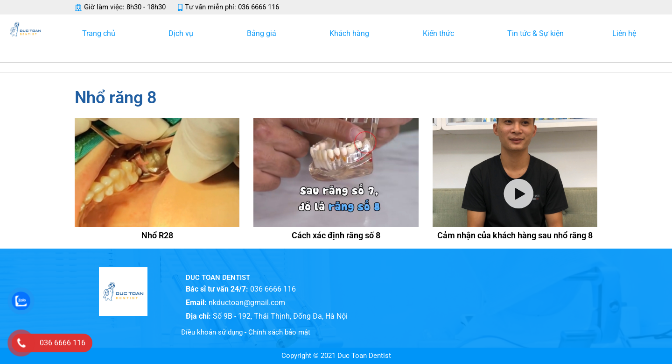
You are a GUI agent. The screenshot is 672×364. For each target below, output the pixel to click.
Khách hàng (351, 33)
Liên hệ (624, 33)
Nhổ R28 (157, 235)
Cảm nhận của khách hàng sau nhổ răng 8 (515, 235)
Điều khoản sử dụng (212, 332)
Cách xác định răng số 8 (336, 235)
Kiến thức (441, 33)
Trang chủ (101, 33)
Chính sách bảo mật (279, 332)
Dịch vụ (183, 33)
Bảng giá (264, 33)
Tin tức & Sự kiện (535, 33)
